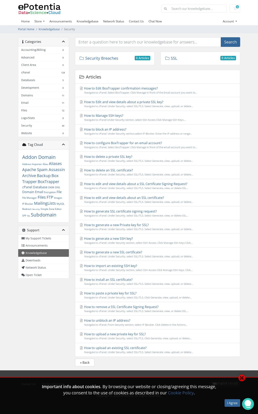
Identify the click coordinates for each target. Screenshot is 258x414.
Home (25, 21)
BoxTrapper (48, 181)
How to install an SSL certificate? (157, 281)
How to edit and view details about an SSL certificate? (157, 199)
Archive (29, 175)
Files (42, 197)
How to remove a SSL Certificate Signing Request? (157, 309)
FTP (50, 197)
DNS (57, 187)
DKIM (51, 187)
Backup (44, 175)
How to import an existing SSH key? (157, 268)
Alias (45, 164)
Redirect (26, 209)
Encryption (50, 192)
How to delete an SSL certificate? (157, 172)
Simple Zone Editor (51, 209)
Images (58, 197)
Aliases (55, 163)
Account (229, 21)
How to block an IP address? (157, 131)
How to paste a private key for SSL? (157, 295)
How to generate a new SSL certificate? (157, 254)
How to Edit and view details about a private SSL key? (157, 104)
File (59, 192)
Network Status (113, 21)
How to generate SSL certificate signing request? (157, 213)
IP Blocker (27, 203)
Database (40, 187)
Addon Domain (39, 157)
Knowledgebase (87, 21)
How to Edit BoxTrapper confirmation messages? (157, 90)
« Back (84, 362)
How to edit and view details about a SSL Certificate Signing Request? (157, 186)
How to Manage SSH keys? (157, 117)
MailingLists (45, 203)
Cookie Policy (181, 393)
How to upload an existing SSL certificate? (157, 350)
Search (230, 42)
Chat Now (155, 21)
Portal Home (26, 29)
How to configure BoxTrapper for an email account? (157, 145)
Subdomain (43, 214)
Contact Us (136, 21)
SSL (28, 215)
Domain (28, 192)
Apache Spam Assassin (43, 169)
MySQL (60, 203)
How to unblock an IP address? (157, 322)
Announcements (60, 21)
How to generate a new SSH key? (157, 240)
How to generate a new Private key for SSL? (157, 227)
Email (39, 192)
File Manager (29, 197)
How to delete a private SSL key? (157, 158)
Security (36, 209)
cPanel (27, 187)
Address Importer (32, 164)
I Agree (232, 403)
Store (38, 21)
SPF (24, 215)
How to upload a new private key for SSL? (157, 336)
